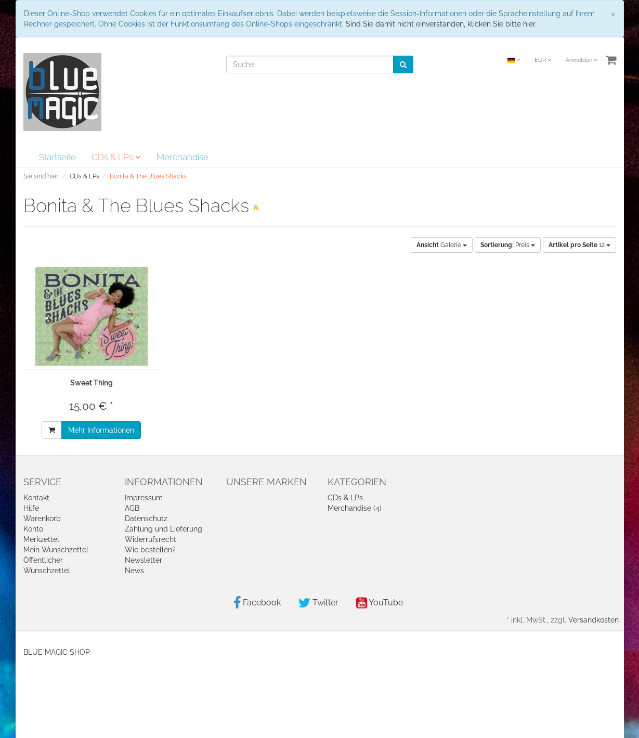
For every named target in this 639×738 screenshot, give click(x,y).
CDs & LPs (116, 157)
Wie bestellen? (150, 550)
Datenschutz (146, 518)
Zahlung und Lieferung (163, 529)
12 (579, 245)
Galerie (441, 245)
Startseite (57, 157)
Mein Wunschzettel (55, 550)
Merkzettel (41, 539)
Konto (33, 529)
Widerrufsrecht (150, 539)
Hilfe (31, 508)
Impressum (144, 498)
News (134, 570)
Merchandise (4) (355, 508)
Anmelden (581, 60)
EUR (542, 60)
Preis (507, 245)
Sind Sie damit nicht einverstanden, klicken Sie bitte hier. (441, 24)
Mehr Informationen (101, 430)
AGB (132, 508)
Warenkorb (42, 518)
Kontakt (36, 498)
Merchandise (182, 157)
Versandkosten (593, 620)
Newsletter (143, 560)
